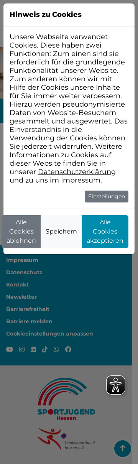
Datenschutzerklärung (77, 172)
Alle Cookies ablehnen (21, 231)
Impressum (80, 180)
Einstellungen (106, 196)
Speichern (61, 231)
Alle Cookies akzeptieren (105, 231)
